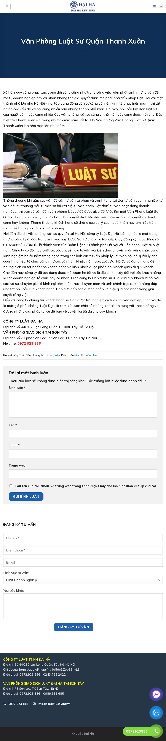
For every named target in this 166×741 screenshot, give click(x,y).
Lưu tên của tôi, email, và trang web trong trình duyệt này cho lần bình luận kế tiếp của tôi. (86, 486)
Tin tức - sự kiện (50, 355)
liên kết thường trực (86, 355)
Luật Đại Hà (85, 734)
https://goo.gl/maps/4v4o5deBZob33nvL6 (49, 669)
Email (14, 445)
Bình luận (17, 388)
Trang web (17, 465)
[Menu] (7, 6)
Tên (13, 425)
